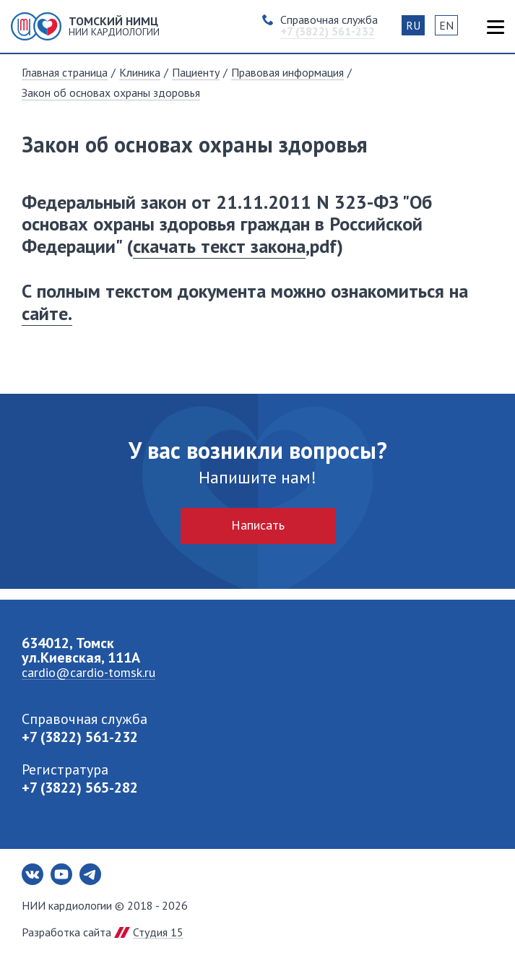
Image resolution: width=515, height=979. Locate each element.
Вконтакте (32, 874)
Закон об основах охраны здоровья (111, 92)
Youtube (61, 874)
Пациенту (196, 72)
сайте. (47, 313)
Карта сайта (495, 27)
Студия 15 (158, 932)
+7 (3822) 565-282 (80, 787)
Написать (258, 525)
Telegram (90, 874)
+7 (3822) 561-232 (80, 737)
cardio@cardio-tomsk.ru (88, 672)
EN (446, 25)
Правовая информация (287, 72)
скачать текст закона (219, 246)
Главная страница (65, 72)
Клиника (139, 72)
